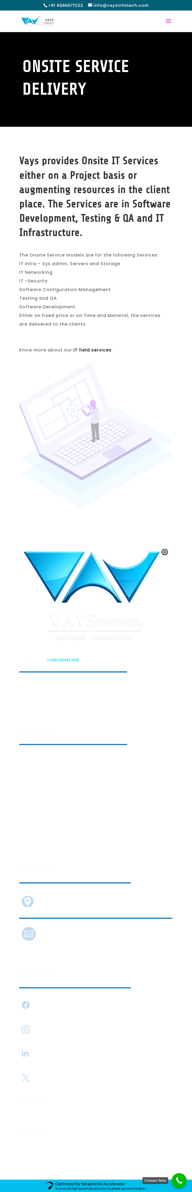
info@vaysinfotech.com (63, 935)
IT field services (92, 350)
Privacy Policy (31, 1161)
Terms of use (61, 1161)
